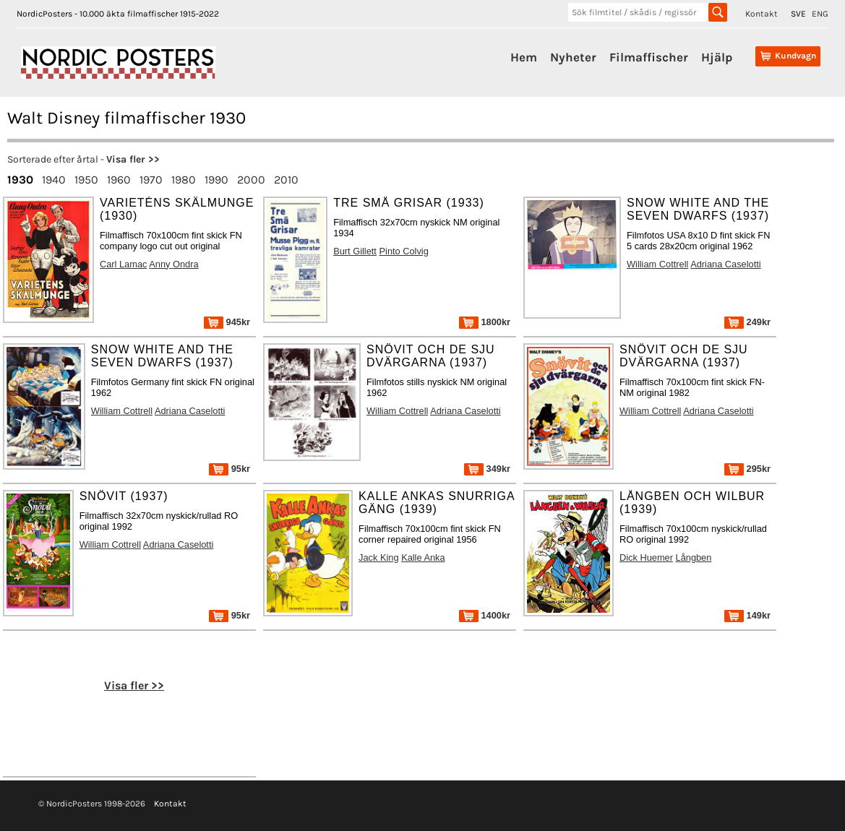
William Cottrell (657, 264)
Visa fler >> (133, 159)
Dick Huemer (646, 557)
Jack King (378, 557)
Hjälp (716, 57)
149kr (747, 615)
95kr (229, 468)
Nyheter (573, 57)
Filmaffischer (648, 57)
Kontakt (761, 14)
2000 (251, 179)
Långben (694, 557)
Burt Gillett (355, 251)
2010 (286, 179)
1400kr (484, 615)
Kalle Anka (423, 557)
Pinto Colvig (404, 251)
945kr (227, 322)
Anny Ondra (173, 264)
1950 (86, 179)
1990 (216, 179)
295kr (747, 468)
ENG (820, 14)
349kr (487, 468)
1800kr (484, 322)
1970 (151, 179)
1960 (119, 179)
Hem (523, 57)
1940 (54, 179)
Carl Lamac (123, 264)
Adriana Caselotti (725, 264)
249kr (747, 322)
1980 (183, 179)
